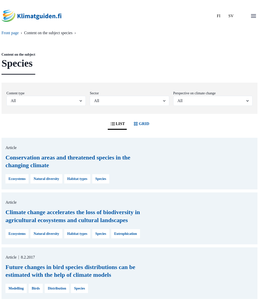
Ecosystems (17, 179)
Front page (10, 33)
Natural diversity (46, 179)
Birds (36, 288)
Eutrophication (125, 234)
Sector (94, 93)
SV (231, 16)
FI (218, 16)
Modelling (16, 288)
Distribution (57, 288)
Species (100, 179)
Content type (15, 93)
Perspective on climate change (194, 93)
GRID (141, 124)
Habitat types (77, 179)
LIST (117, 124)
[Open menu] (254, 16)
